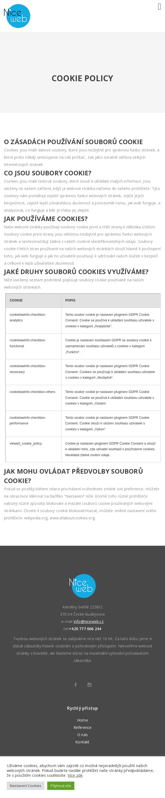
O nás (82, 734)
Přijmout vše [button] (60, 785)
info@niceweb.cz (89, 621)
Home (82, 720)
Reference (83, 727)
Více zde (75, 775)
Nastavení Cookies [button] (25, 785)
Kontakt (82, 741)
